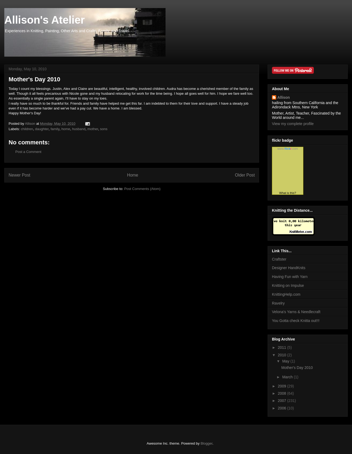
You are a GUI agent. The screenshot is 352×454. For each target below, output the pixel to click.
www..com (287, 148)
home (65, 129)
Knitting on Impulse (288, 285)
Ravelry (278, 303)
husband (78, 129)
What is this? (287, 193)
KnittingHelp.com (286, 294)
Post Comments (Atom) (142, 189)
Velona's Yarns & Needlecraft (296, 312)
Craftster (279, 259)
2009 (282, 386)
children (27, 129)
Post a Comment (28, 152)
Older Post (245, 175)
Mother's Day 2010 (297, 367)
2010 (282, 355)
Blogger (206, 443)
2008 (282, 393)
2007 (282, 400)
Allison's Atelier (44, 20)
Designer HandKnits (289, 268)
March (288, 377)
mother (92, 129)
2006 (282, 408)
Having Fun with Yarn (290, 276)
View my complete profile (293, 124)
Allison (283, 97)
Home (132, 175)
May (286, 361)
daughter (42, 129)
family (55, 129)
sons (103, 129)
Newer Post (19, 175)
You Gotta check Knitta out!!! (295, 320)
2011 (282, 347)
